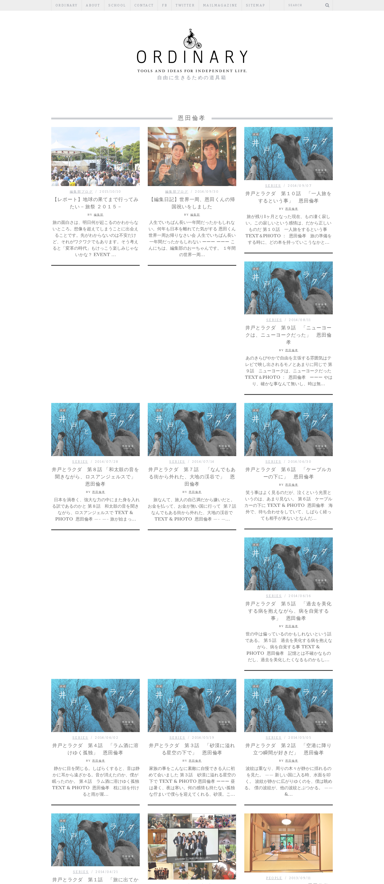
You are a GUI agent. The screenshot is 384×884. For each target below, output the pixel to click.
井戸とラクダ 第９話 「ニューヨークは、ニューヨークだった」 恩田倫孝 (288, 335)
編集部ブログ (118, 102)
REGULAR (204, 102)
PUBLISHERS (239, 102)
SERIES (273, 186)
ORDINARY (66, 5)
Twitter (185, 5)
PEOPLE (150, 102)
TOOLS (272, 102)
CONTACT (144, 5)
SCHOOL (117, 5)
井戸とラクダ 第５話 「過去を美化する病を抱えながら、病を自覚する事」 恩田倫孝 (95, 482)
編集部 (99, 214)
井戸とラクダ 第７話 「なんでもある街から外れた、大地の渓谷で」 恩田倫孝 (192, 347)
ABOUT (93, 5)
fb (164, 5)
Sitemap (255, 5)
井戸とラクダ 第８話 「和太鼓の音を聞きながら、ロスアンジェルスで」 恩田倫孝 (96, 347)
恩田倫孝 (291, 208)
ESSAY (176, 102)
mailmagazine (220, 5)
